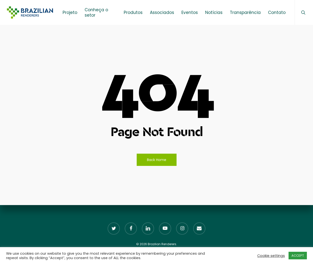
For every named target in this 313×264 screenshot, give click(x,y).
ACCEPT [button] (297, 255)
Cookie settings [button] (271, 255)
